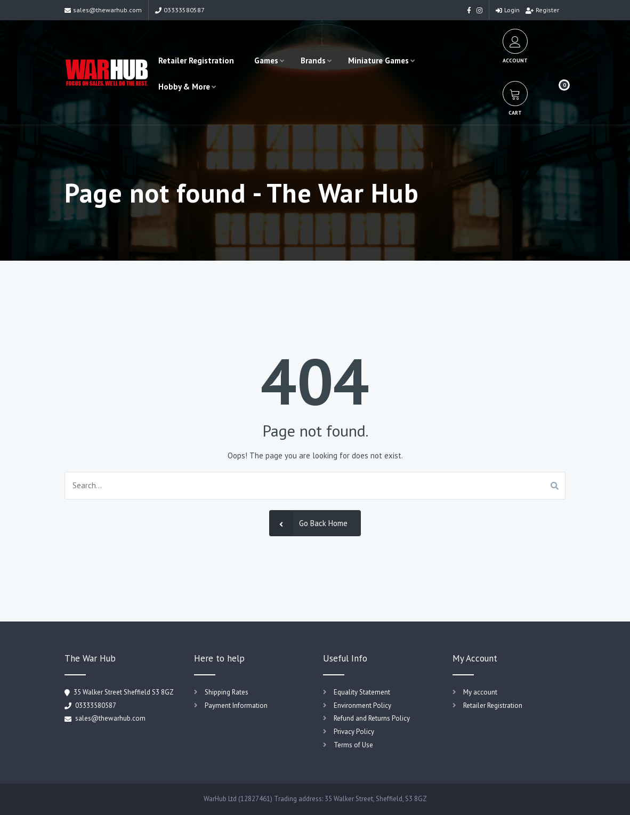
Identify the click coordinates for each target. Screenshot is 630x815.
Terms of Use (353, 744)
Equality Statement (362, 692)
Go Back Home (308, 523)
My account (480, 692)
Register (542, 10)
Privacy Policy (354, 731)
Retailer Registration (196, 60)
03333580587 (180, 10)
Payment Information (236, 705)
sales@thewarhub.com (103, 10)
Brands (313, 60)
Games (266, 60)
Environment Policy (362, 705)
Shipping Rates (226, 692)
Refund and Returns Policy (372, 718)
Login (508, 10)
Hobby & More (184, 87)
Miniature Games (378, 60)
